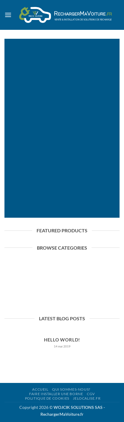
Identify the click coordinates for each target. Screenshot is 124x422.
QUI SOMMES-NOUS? (71, 389)
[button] (8, 14)
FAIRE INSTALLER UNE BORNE (56, 394)
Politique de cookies (47, 398)
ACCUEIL (40, 389)
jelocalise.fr (87, 398)
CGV (91, 394)
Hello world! (62, 339)
